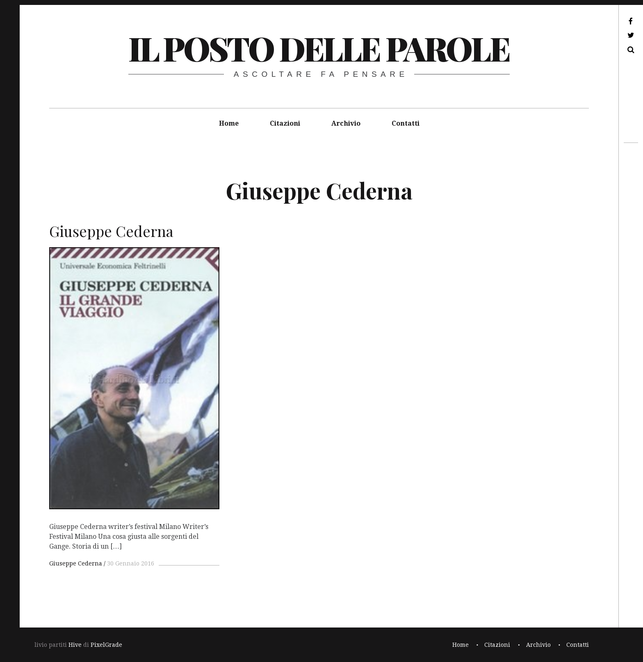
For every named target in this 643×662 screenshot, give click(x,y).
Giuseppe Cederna (75, 563)
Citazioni (285, 123)
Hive (75, 644)
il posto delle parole (318, 48)
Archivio (345, 123)
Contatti (406, 123)
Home (229, 123)
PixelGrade (106, 644)
